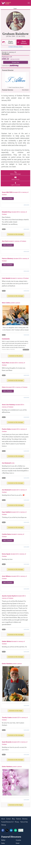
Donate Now (15, 62)
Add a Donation (7, 198)
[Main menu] (29, 3)
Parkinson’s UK (7, 56)
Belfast (3, 840)
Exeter (17, 843)
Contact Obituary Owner (15, 46)
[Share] (23, 42)
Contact (8, 819)
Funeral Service (7, 90)
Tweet (15, 8)
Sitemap (3, 825)
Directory (24, 819)
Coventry (18, 840)
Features (18, 819)
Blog (13, 819)
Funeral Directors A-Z (7, 822)
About (3, 819)
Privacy (17, 822)
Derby (3, 843)
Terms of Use (24, 822)
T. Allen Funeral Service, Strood (15, 87)
